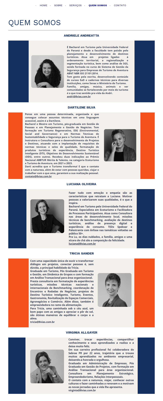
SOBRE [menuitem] (58, 5)
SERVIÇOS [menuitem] (75, 5)
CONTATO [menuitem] (120, 5)
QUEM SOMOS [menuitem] (98, 5)
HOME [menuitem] (43, 5)
